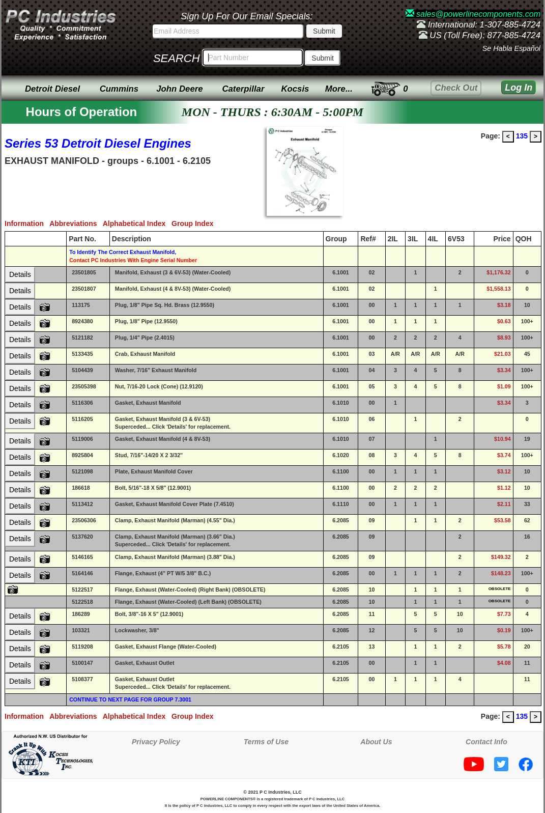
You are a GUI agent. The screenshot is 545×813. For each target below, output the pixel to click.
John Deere (179, 89)
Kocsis (295, 89)
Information (27, 223)
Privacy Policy (156, 742)
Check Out (456, 88)
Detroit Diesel (52, 89)
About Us (376, 742)
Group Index (194, 223)
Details (20, 274)
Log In (518, 87)
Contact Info (486, 742)
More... (339, 89)
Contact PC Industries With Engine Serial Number (133, 260)
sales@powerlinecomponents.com (473, 14)
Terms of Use (266, 742)
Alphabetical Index (137, 223)
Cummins (119, 89)
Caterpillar (243, 89)
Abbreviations (76, 223)
